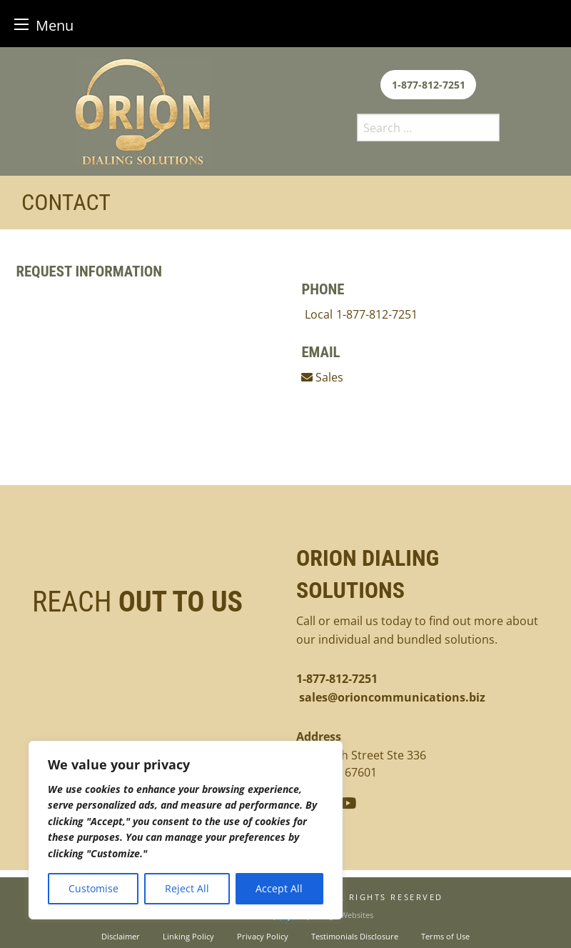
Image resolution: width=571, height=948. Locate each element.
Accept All (279, 888)
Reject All (187, 888)
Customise (93, 888)
